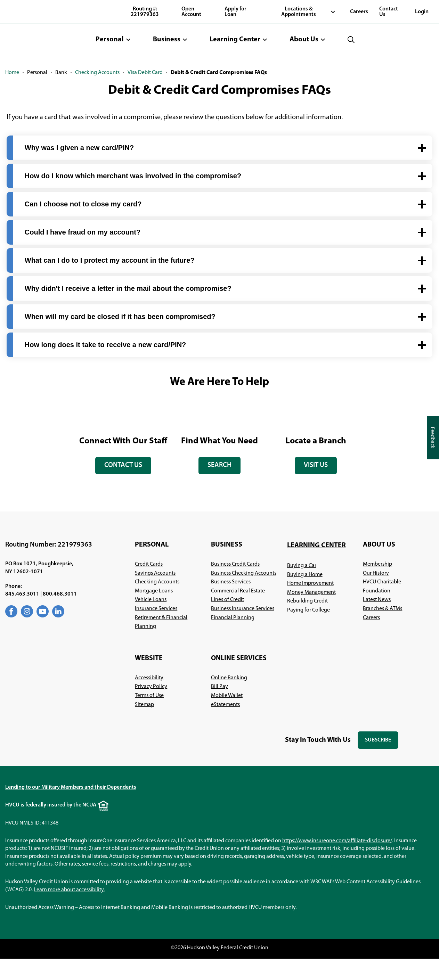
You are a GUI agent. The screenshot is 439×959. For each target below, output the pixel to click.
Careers (359, 12)
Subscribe (381, 743)
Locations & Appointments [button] (298, 11)
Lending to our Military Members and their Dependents (70, 787)
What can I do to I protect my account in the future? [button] (110, 260)
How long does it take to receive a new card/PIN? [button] (105, 345)
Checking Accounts (97, 72)
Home (12, 72)
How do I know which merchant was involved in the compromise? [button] (133, 176)
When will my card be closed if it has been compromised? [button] (120, 316)
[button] (113, 39)
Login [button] (422, 12)
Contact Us (388, 11)
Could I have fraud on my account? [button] (82, 232)
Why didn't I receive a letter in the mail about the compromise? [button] (128, 288)
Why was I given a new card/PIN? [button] (79, 147)
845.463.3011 (22, 594)
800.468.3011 (60, 594)
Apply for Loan (235, 11)
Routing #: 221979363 (145, 11)
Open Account (191, 11)
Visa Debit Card (145, 72)
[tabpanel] (123, 439)
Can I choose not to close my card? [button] (83, 204)
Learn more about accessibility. (69, 890)
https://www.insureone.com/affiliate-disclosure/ (337, 841)
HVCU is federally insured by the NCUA (50, 805)
